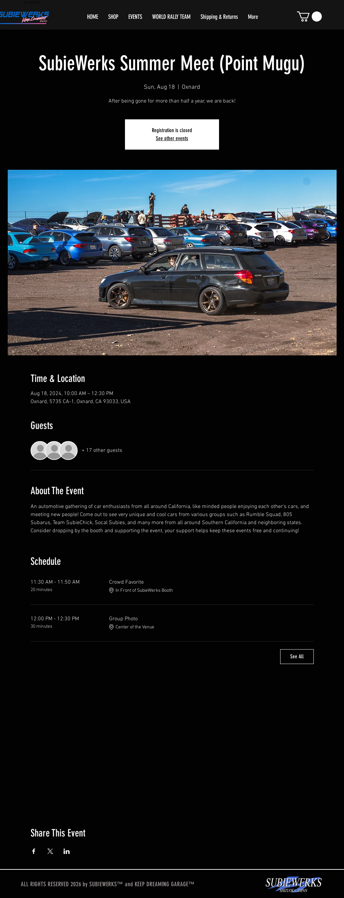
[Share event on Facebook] (34, 851)
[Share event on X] (50, 851)
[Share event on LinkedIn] (66, 851)
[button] (309, 16)
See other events (172, 138)
